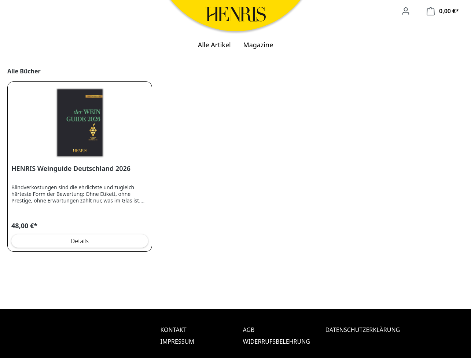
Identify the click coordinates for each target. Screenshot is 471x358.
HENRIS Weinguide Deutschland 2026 (70, 168)
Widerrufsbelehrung (276, 341)
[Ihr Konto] (406, 11)
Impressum (177, 341)
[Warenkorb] (443, 11)
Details (80, 241)
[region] (235, 159)
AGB (249, 330)
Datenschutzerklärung (359, 330)
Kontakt (174, 330)
